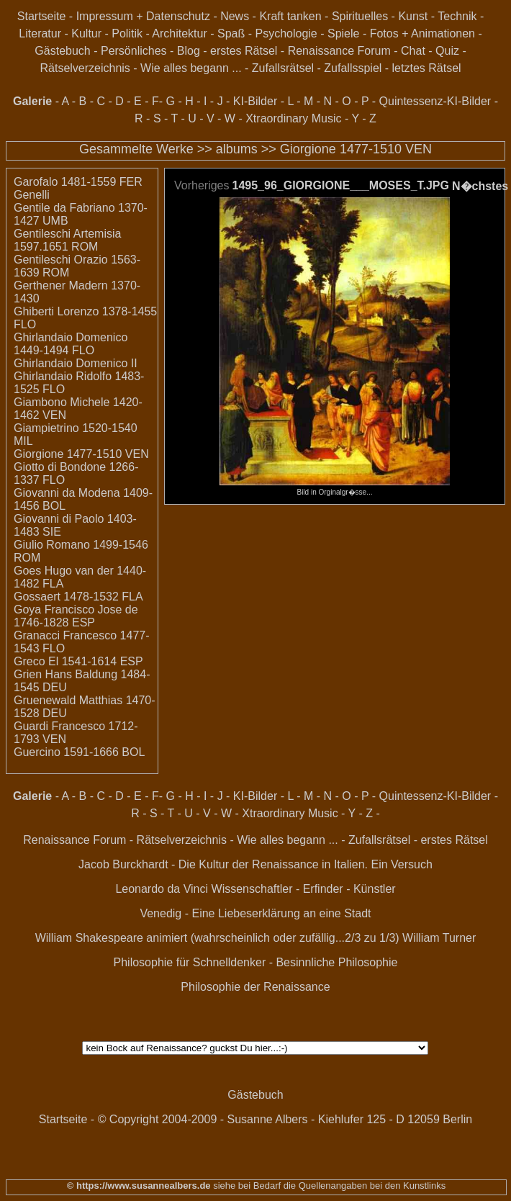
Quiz (447, 51)
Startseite (41, 16)
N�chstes (480, 186)
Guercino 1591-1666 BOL (79, 752)
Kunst (413, 16)
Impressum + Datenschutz (143, 16)
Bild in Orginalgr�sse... (334, 488)
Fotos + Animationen (422, 33)
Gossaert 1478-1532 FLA (78, 596)
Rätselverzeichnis (85, 68)
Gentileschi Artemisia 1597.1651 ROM (67, 240)
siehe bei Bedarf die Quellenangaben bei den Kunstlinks (328, 1185)
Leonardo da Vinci (161, 889)
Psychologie (286, 33)
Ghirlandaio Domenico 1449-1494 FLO (70, 343)
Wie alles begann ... (191, 68)
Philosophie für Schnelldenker (190, 962)
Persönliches (134, 51)
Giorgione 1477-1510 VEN (356, 149)
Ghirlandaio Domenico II (75, 363)
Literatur (40, 33)
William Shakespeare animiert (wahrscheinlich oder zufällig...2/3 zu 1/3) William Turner (255, 938)
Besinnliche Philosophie (336, 962)
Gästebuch (62, 51)
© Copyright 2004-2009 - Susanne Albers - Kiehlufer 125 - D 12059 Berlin (285, 1119)
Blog (188, 51)
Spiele (343, 33)
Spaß (231, 33)
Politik (127, 33)
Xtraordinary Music (293, 118)
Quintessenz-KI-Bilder (435, 101)
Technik (457, 16)
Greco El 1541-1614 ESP (78, 661)
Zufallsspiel (352, 68)
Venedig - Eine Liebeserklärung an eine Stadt (255, 913)
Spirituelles (360, 16)
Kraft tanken (290, 16)
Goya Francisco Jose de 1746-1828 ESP (76, 616)
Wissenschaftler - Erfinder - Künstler (304, 889)
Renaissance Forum (339, 51)
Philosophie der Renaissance (255, 987)
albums (237, 149)
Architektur (179, 33)
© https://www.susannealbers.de (139, 1185)
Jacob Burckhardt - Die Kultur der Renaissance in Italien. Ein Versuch (255, 864)
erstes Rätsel (243, 51)
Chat (413, 51)
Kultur (86, 33)
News (234, 16)
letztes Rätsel (426, 68)
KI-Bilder (255, 101)
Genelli (32, 195)
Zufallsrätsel (283, 68)
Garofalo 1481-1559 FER (78, 182)
